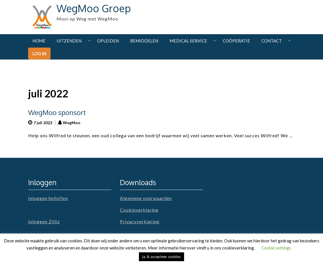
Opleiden (108, 40)
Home (38, 40)
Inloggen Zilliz (44, 221)
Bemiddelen (144, 40)
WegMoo (71, 122)
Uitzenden (69, 40)
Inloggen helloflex (48, 198)
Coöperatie (236, 40)
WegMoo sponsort (57, 112)
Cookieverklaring (139, 209)
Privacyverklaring (139, 221)
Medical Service (188, 40)
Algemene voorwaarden (146, 198)
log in (39, 53)
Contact (271, 40)
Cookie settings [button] (276, 247)
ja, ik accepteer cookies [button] (161, 256)
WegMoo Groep (94, 8)
